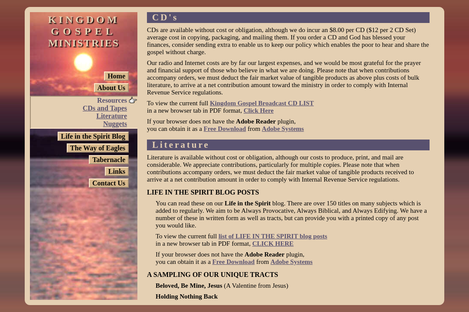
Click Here (259, 110)
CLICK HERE (272, 243)
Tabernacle (108, 159)
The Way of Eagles (97, 148)
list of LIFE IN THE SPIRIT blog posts (272, 236)
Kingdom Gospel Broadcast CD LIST (262, 103)
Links (116, 171)
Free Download (225, 128)
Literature (111, 116)
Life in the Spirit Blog (93, 136)
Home (116, 76)
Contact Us (108, 183)
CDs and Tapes (105, 108)
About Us (111, 87)
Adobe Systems (283, 128)
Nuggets (115, 123)
